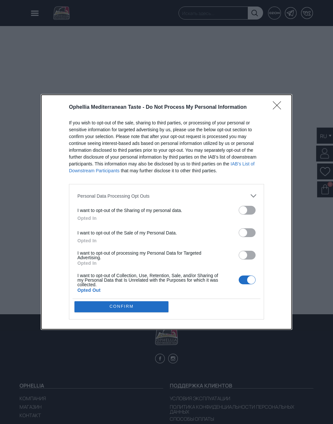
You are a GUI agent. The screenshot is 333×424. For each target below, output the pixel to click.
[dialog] (166, 212)
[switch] (247, 210)
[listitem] (166, 195)
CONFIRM (122, 306)
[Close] (279, 107)
